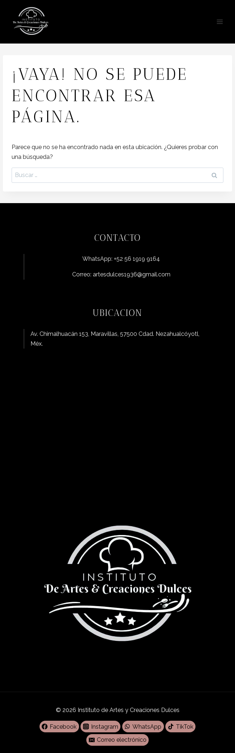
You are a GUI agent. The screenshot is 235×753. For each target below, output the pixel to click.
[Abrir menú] (219, 21)
